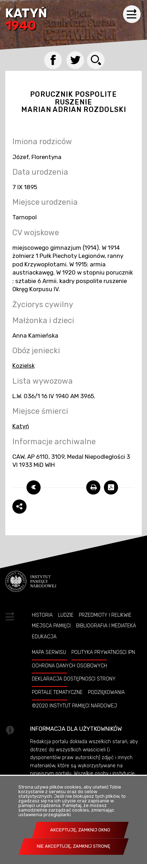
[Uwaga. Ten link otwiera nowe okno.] (93, 487)
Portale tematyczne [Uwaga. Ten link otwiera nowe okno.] (57, 692)
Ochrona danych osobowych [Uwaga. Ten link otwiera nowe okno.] (69, 665)
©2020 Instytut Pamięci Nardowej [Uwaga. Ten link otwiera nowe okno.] (74, 705)
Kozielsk (23, 365)
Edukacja (44, 636)
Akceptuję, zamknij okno (80, 829)
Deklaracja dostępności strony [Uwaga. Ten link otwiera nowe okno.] (74, 679)
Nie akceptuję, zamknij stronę (73, 846)
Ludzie (66, 615)
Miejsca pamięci (51, 625)
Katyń (26, 20)
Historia (42, 615)
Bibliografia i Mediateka (106, 625)
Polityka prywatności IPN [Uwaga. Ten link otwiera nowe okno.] (103, 652)
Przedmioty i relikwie (105, 615)
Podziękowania (106, 692)
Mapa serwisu (49, 652)
